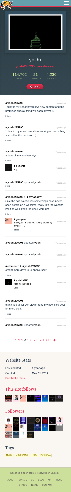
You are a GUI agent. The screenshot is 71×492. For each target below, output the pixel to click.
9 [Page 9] (41, 340)
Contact (47, 485)
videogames (22, 455)
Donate (23, 480)
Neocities (15, 473)
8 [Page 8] (38, 340)
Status (23, 485)
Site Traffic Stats (15, 377)
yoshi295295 (14, 102)
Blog (41, 480)
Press (58, 480)
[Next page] (54, 340)
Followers (14, 411)
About (11, 480)
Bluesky (55, 473)
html (34, 455)
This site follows (20, 389)
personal (45, 455)
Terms (34, 485)
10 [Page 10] (45, 340)
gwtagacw (34, 196)
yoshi (37, 182)
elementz (19, 166)
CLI (32, 480)
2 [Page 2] (19, 340)
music (9, 455)
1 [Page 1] (16, 340)
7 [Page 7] (34, 340)
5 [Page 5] (28, 340)
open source (29, 473)
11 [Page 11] (50, 340)
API (49, 480)
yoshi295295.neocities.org (35, 66)
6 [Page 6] (31, 340)
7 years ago (61, 103)
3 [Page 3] (22, 340)
